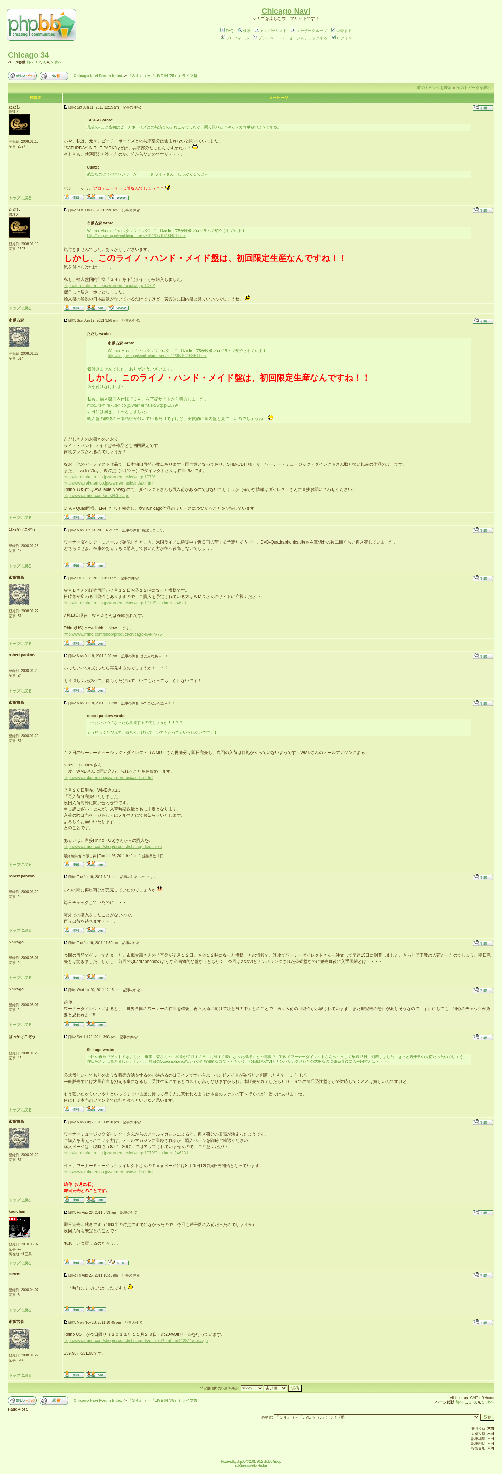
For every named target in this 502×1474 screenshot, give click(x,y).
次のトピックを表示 (473, 87)
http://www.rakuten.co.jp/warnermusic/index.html (108, 483)
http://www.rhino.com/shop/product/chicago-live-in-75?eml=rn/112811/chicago (136, 1340)
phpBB (241, 1462)
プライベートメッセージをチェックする (290, 38)
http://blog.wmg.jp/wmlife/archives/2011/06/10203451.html (136, 235)
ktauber (262, 1465)
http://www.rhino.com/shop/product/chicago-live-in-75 (113, 634)
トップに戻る (20, 198)
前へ (29, 62)
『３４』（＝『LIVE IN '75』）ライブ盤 (162, 76)
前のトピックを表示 (434, 87)
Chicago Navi (285, 11)
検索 (244, 31)
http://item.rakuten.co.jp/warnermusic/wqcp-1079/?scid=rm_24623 (125, 602)
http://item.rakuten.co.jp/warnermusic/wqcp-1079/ (109, 285)
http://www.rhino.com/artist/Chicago (96, 495)
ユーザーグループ (309, 31)
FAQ (226, 31)
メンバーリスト (271, 31)
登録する (341, 31)
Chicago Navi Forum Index (98, 76)
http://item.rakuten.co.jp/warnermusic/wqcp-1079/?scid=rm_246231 (126, 1153)
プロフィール (235, 38)
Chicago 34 (28, 55)
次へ (58, 62)
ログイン (342, 38)
